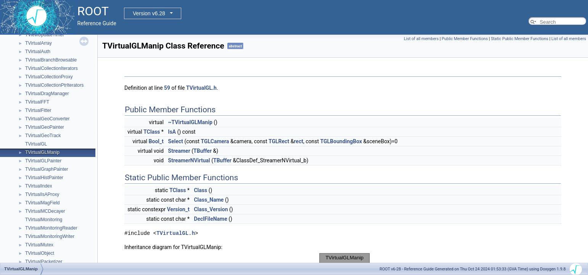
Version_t (178, 209)
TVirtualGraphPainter (46, 169)
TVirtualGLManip (42, 152)
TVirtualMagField (42, 202)
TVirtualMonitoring (43, 219)
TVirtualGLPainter (43, 160)
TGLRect (279, 141)
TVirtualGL (36, 144)
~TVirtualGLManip (190, 122)
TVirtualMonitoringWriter (49, 236)
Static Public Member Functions (519, 38)
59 (167, 88)
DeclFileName (210, 219)
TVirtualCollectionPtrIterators (54, 85)
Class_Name (209, 200)
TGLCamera (215, 141)
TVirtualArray (38, 43)
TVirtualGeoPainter (44, 127)
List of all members (421, 38)
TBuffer (202, 151)
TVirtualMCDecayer (45, 211)
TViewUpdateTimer (44, 34)
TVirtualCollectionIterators (51, 68)
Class (200, 190)
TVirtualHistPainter (44, 177)
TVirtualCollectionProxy (49, 76)
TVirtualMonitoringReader (51, 228)
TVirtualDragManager (47, 93)
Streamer (179, 151)
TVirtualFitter (38, 110)
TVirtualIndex (38, 186)
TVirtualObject (39, 253)
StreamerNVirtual (189, 160)
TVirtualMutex (39, 244)
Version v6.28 (149, 13)
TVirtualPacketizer (43, 261)
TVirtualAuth (37, 51)
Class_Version (211, 209)
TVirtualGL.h (201, 88)
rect (298, 141)
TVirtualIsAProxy (42, 194)
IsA (172, 132)
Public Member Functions (465, 38)
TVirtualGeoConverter (47, 118)
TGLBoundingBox (341, 141)
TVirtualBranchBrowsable (51, 60)
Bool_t (155, 141)
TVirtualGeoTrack (43, 135)
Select (175, 141)
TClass (151, 132)
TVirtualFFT (37, 102)
